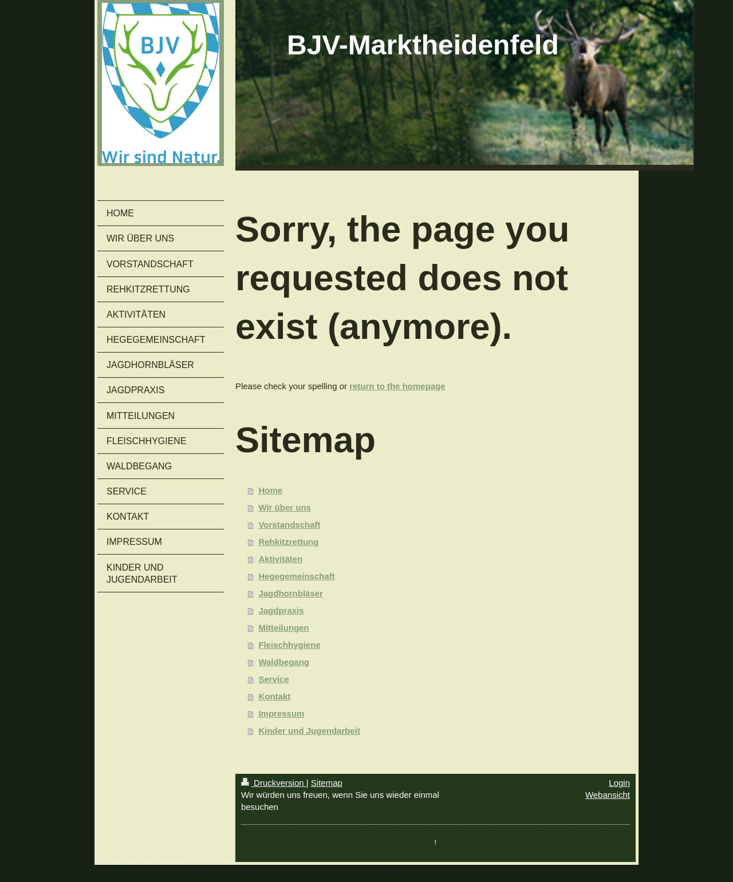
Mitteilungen (283, 627)
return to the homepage (397, 386)
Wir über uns (284, 507)
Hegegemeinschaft (296, 576)
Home (270, 490)
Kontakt (274, 696)
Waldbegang (283, 662)
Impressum (281, 713)
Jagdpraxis (281, 610)
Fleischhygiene (289, 645)
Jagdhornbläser (290, 593)
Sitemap (326, 783)
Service (273, 679)
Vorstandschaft (289, 524)
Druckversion (273, 783)
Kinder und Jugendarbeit (309, 730)
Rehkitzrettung (288, 542)
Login (619, 783)
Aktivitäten (280, 559)
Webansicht (607, 795)
